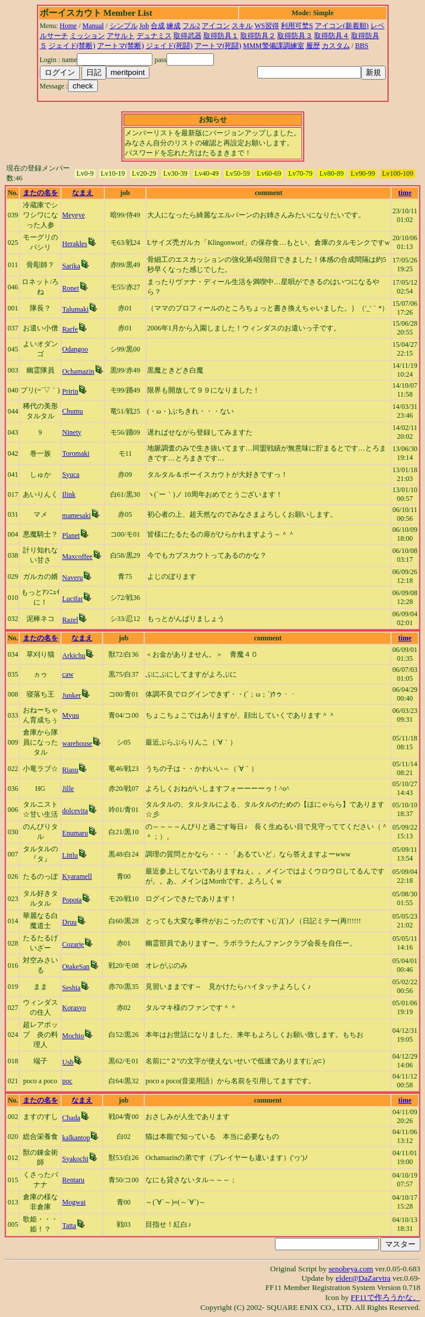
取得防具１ (221, 36)
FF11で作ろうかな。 (385, 1297)
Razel (70, 620)
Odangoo (75, 349)
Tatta (69, 1226)
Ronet (70, 288)
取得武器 (188, 36)
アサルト (121, 36)
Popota (71, 900)
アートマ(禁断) (120, 46)
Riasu (70, 770)
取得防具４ (331, 36)
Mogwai (74, 1202)
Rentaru (73, 1180)
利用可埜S (297, 26)
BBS (362, 46)
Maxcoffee (77, 556)
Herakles (74, 244)
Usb (67, 1062)
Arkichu (73, 655)
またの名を (40, 193)
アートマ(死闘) (218, 46)
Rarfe (70, 329)
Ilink (69, 494)
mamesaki (76, 515)
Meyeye (73, 215)
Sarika (71, 266)
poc (67, 1081)
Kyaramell (77, 876)
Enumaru (75, 833)
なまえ (82, 193)
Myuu (70, 715)
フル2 (191, 26)
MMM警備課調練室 (273, 46)
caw (67, 674)
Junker (71, 695)
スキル (242, 26)
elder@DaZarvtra (363, 1278)
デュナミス (154, 36)
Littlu (70, 855)
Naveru (72, 578)
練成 (173, 26)
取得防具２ (258, 36)
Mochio (73, 1036)
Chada (71, 1118)
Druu (69, 922)
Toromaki (75, 453)
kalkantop (76, 1138)
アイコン (216, 26)
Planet (71, 535)
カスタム (336, 46)
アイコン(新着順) (342, 26)
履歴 (313, 46)
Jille (68, 788)
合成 (158, 26)
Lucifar (72, 599)
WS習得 (266, 26)
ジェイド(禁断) (72, 46)
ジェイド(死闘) (169, 46)
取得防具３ (294, 36)
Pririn (70, 391)
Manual (93, 26)
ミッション (87, 36)
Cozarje (73, 944)
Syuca (70, 474)
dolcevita (75, 811)
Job (144, 26)
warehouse (77, 743)
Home (68, 26)
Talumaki (75, 309)
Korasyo (74, 1008)
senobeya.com (350, 1268)
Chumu (72, 411)
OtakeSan (76, 967)
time (405, 193)
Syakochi (75, 1159)
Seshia (71, 988)
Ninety (71, 432)
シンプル (124, 26)
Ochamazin (78, 371)
